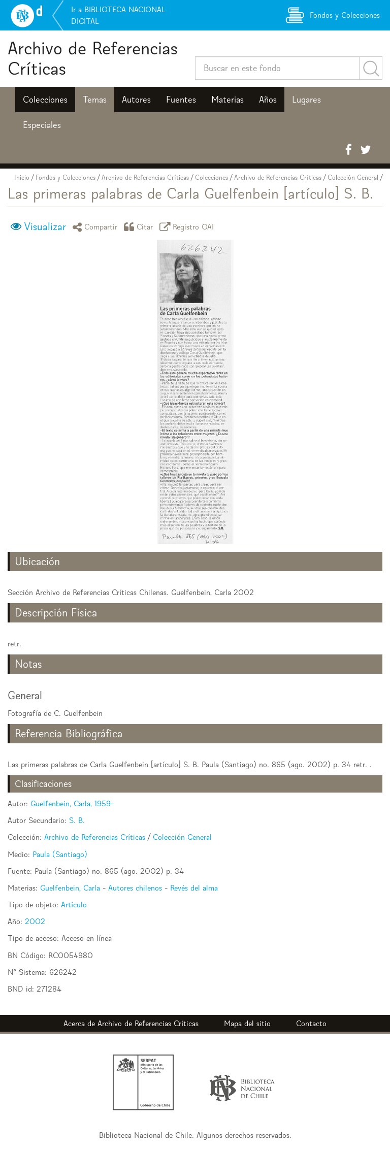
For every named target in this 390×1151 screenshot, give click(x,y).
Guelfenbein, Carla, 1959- (72, 803)
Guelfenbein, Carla (70, 888)
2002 (35, 921)
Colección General (353, 177)
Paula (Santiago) (59, 854)
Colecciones (45, 99)
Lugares (306, 99)
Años (268, 99)
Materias (227, 99)
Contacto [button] (311, 1023)
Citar (140, 226)
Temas (95, 99)
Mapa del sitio (247, 1023)
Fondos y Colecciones (65, 177)
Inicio (21, 177)
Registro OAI (188, 226)
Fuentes (181, 99)
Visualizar (45, 226)
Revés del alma (194, 888)
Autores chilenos (135, 888)
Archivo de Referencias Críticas (93, 58)
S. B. (77, 820)
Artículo (74, 904)
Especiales (42, 124)
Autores (136, 99)
